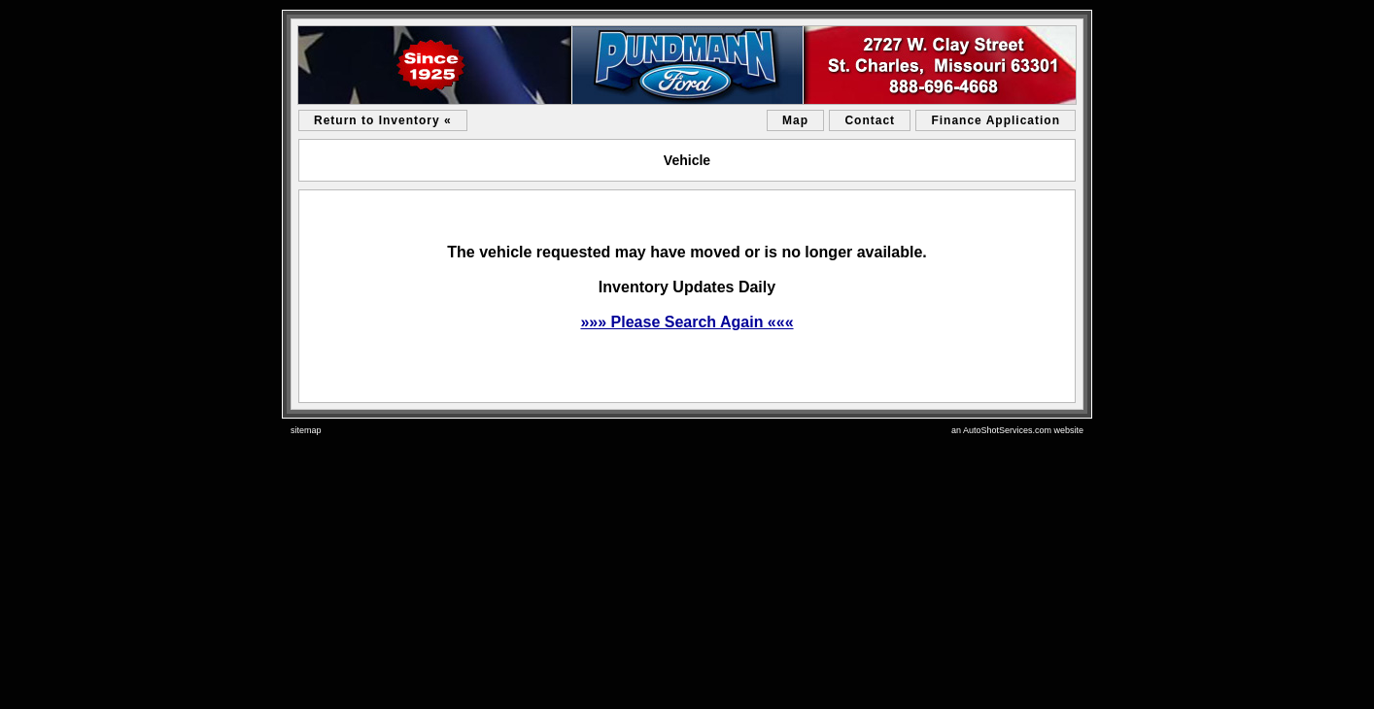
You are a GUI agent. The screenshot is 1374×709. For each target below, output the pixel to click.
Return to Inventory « (383, 120)
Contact (869, 120)
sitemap (306, 430)
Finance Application (995, 120)
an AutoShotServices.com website (1017, 430)
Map (795, 120)
